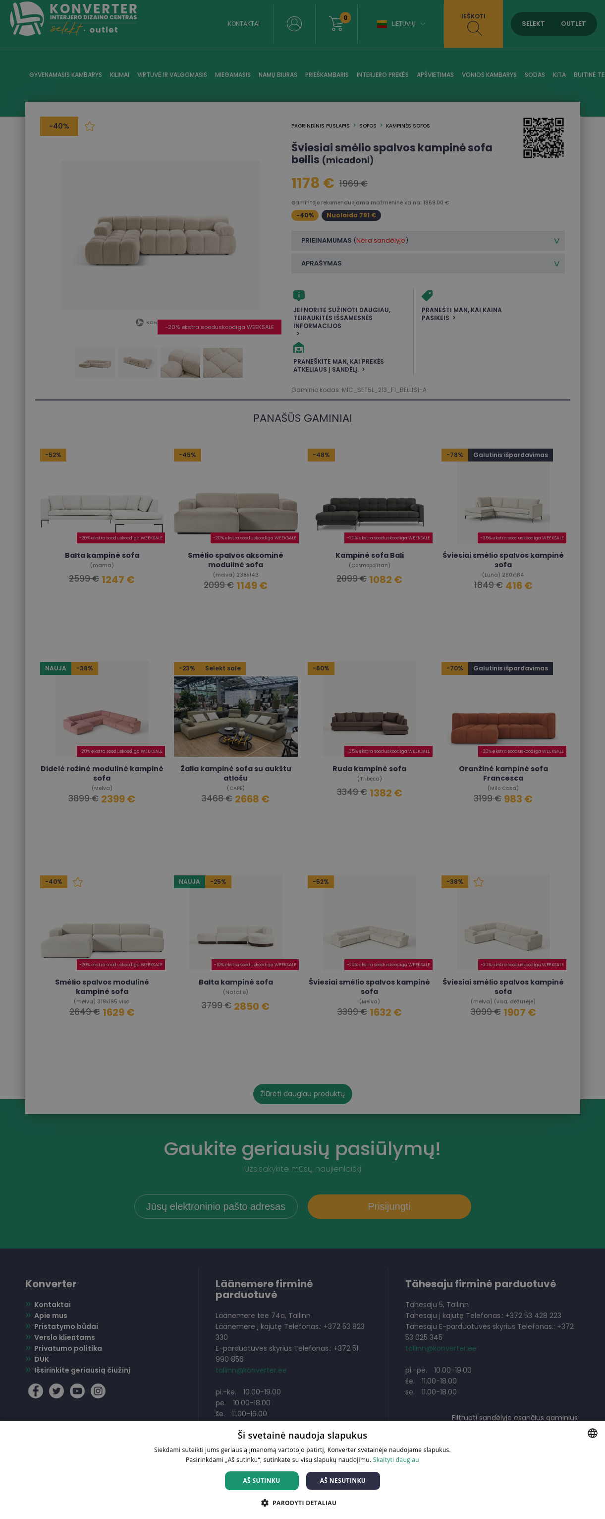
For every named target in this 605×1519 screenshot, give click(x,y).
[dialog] (302, 759)
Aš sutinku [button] (261, 1480)
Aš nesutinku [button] (343, 1480)
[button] (303, 1502)
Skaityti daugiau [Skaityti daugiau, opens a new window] (396, 1459)
